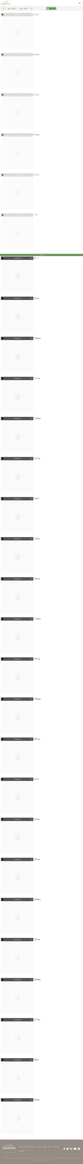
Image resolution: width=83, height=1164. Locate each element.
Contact (21, 1151)
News (50, 1147)
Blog (44, 1147)
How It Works (30, 1147)
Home (20, 1147)
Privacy (56, 1147)
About (39, 1147)
